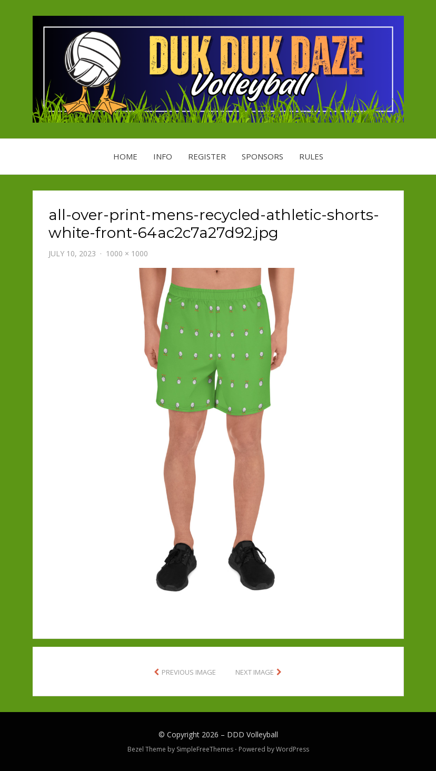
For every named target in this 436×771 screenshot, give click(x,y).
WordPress (292, 749)
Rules (311, 156)
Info (162, 156)
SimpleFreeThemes (204, 749)
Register (207, 156)
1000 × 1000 (127, 253)
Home (125, 156)
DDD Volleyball (252, 734)
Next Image (254, 672)
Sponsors (262, 156)
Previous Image (189, 672)
